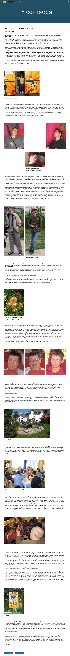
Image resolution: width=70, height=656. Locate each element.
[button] (1, 2)
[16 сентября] (19, 653)
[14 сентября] (8, 653)
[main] (35, 11)
